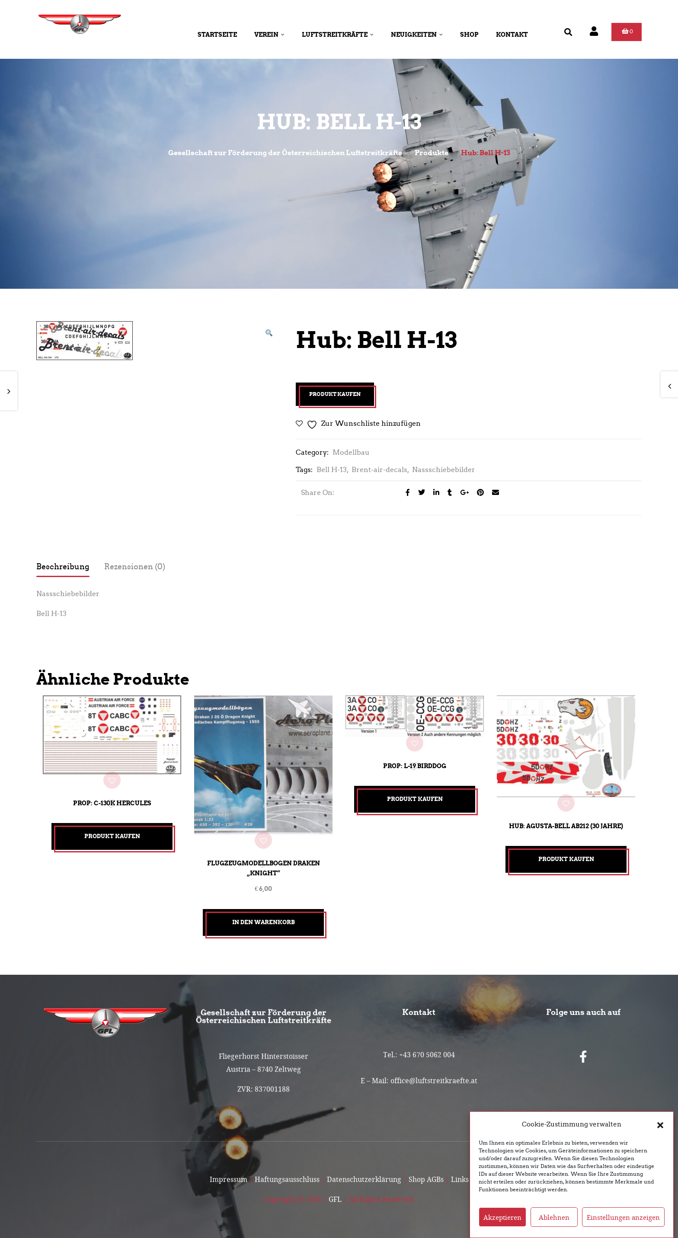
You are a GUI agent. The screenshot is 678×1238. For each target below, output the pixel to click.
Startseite (217, 34)
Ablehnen (554, 1217)
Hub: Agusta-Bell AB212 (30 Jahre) (566, 822)
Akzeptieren (502, 1217)
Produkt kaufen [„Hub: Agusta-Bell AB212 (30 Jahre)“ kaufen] (566, 855)
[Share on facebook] (405, 492)
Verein (269, 34)
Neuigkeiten (417, 34)
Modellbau (351, 452)
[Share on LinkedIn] (434, 492)
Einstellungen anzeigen (623, 1217)
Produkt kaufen (335, 394)
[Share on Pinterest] (478, 492)
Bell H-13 (332, 470)
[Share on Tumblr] (447, 492)
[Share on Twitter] (419, 492)
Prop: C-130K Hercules (112, 800)
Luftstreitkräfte (338, 34)
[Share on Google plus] (462, 492)
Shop (469, 34)
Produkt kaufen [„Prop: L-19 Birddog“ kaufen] (415, 797)
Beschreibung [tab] (63, 566)
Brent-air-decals (379, 470)
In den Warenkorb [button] (263, 917)
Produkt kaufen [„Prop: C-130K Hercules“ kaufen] (112, 833)
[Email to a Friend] (492, 492)
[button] (660, 1124)
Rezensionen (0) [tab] (134, 566)
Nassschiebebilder (443, 470)
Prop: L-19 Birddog (414, 765)
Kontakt (512, 34)
